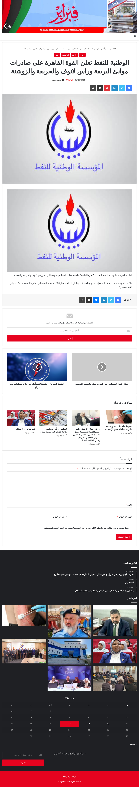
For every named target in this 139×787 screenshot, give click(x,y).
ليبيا (57, 55)
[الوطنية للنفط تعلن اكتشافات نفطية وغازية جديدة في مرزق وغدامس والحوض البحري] (70, 652)
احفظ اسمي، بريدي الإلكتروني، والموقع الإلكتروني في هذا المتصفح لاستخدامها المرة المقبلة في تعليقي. (87, 528)
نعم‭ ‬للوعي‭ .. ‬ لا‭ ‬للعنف (25, 429)
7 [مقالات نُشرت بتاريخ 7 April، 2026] (69, 717)
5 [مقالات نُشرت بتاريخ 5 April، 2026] (107, 717)
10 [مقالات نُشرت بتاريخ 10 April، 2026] (12, 717)
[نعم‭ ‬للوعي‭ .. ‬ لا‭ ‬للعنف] (21, 418)
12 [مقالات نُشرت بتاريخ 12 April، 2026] (108, 724)
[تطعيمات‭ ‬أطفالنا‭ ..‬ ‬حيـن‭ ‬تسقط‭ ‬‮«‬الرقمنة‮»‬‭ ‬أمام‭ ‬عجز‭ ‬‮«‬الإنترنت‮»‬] (118, 416)
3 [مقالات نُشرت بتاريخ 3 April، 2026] (11, 711)
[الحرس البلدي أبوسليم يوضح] (70, 621)
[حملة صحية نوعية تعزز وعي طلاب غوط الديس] (115, 678)
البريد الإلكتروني (124, 516)
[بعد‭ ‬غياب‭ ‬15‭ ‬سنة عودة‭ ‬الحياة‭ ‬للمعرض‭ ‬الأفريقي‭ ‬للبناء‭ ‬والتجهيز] (115, 620)
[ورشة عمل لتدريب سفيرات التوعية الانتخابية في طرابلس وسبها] (70, 678)
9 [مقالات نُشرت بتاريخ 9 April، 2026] (31, 717)
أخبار (103, 48)
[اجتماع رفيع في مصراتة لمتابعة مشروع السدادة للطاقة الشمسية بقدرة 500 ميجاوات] (24, 651)
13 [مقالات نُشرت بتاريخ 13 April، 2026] (89, 724)
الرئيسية (111, 48)
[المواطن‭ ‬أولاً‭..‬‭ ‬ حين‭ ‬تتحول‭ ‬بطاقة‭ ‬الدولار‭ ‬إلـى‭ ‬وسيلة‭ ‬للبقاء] (53, 418)
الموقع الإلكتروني (60, 516)
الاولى (74, 55)
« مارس (133, 744)
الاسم (129, 505)
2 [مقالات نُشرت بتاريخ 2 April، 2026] (31, 711)
